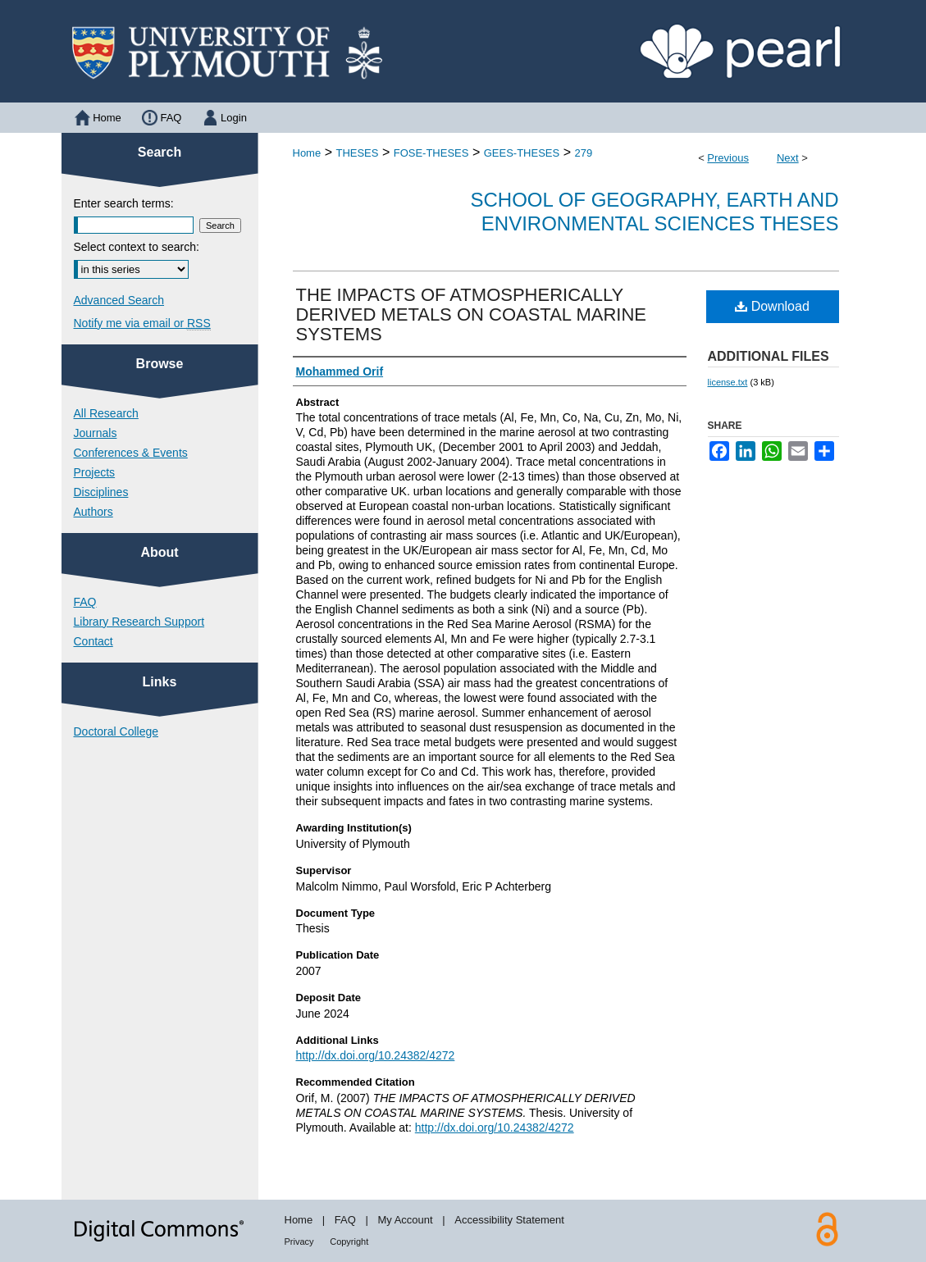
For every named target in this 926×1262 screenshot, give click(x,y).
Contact (93, 641)
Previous (728, 158)
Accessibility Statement (509, 1220)
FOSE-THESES (431, 153)
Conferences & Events (131, 452)
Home (307, 153)
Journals (95, 433)
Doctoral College (116, 731)
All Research (106, 413)
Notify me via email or (142, 323)
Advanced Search (119, 300)
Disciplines (101, 492)
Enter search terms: (124, 203)
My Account (404, 1220)
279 (583, 153)
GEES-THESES (521, 153)
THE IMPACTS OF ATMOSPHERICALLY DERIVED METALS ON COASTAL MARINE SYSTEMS (471, 314)
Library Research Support (139, 621)
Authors (93, 511)
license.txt (728, 382)
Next (788, 158)
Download (772, 306)
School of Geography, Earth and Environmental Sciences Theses (655, 212)
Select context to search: (136, 246)
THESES (356, 153)
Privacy (299, 1241)
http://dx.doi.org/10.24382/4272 (375, 1055)
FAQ (85, 601)
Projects (95, 472)
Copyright (349, 1241)
